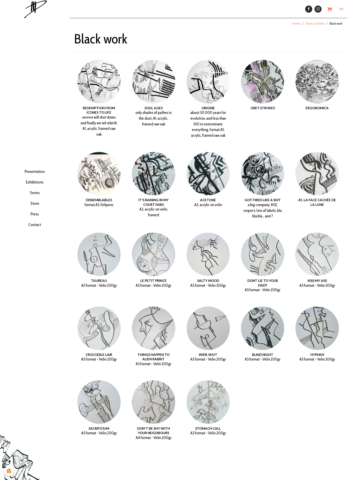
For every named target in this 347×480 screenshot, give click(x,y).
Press (35, 222)
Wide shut (208, 357)
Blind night (262, 357)
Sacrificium (99, 431)
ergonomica (317, 111)
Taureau (99, 283)
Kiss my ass (317, 283)
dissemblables (99, 203)
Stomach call (208, 431)
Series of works (315, 26)
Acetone (208, 203)
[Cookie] (9, 471)
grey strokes (263, 111)
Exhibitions (34, 180)
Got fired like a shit (263, 203)
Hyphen (317, 357)
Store (35, 208)
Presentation (35, 167)
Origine (208, 111)
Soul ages (154, 111)
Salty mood (208, 283)
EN (341, 10)
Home (297, 26)
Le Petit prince (153, 283)
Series (34, 194)
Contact (34, 235)
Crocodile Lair (99, 357)
